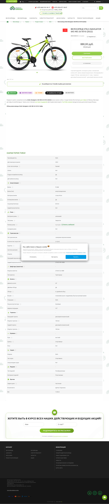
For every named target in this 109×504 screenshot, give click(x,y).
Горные (29, 27)
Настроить (54, 257)
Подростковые (42, 27)
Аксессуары (9, 460)
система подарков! (41, 107)
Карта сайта (59, 473)
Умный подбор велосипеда (63, 458)
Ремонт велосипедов (12, 463)
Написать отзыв (58, 98)
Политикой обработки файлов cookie (76, 252)
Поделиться (91, 42)
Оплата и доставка (61, 463)
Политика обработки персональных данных (68, 470)
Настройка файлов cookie (13, 495)
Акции (32, 463)
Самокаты (9, 458)
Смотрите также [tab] (28, 97)
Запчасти (33, 460)
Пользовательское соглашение (65, 468)
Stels (54, 27)
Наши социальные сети (62, 460)
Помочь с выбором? (67, 229)
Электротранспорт (36, 458)
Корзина (98, 1)
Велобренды (34, 455)
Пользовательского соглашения (60, 441)
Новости (58, 465)
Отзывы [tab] (42, 97)
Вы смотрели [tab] (73, 97)
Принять (75, 257)
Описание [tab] (13, 97)
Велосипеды (9, 455)
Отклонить (33, 257)
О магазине (59, 455)
